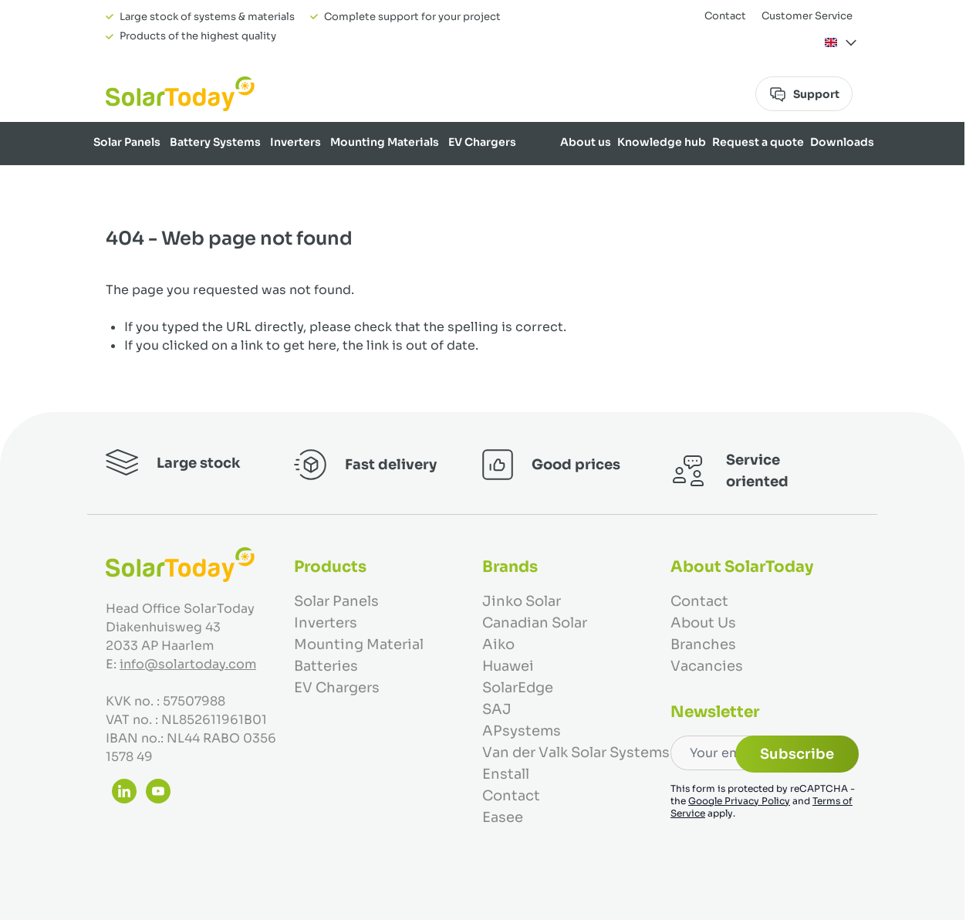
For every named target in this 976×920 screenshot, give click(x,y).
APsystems (521, 730)
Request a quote (758, 142)
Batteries (326, 666)
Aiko (498, 644)
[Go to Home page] (180, 93)
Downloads (842, 142)
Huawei (508, 666)
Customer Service (807, 15)
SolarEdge (517, 687)
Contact (725, 15)
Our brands (843, 182)
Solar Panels (126, 142)
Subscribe (797, 754)
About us (585, 142)
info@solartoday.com (188, 664)
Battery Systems (215, 142)
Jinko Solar (521, 601)
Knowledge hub (661, 142)
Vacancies (706, 666)
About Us (703, 622)
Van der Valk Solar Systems (576, 752)
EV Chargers (482, 142)
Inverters (295, 142)
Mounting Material (359, 644)
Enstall (505, 774)
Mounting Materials (384, 142)
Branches (703, 644)
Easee (502, 817)
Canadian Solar (534, 622)
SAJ (497, 709)
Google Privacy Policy (739, 801)
